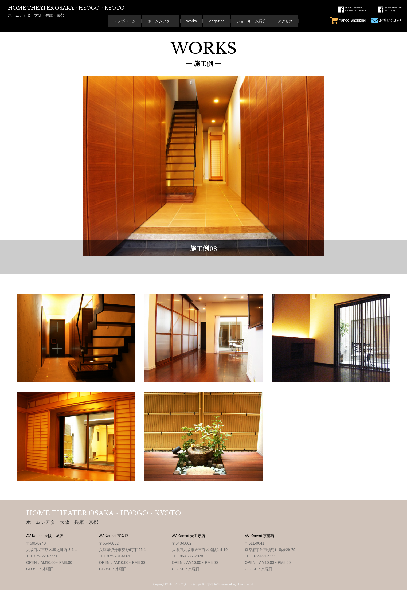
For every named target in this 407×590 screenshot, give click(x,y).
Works (191, 21)
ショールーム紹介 (251, 21)
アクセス (285, 21)
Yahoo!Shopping (348, 20)
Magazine (216, 21)
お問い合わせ (386, 20)
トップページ (124, 21)
